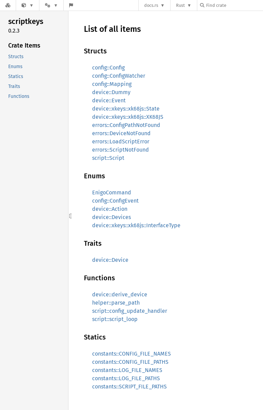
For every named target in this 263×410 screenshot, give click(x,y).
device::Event (109, 100)
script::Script (108, 158)
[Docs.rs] (8, 5)
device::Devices (111, 217)
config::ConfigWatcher (118, 76)
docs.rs (151, 5)
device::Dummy (111, 92)
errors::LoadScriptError (120, 141)
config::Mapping (112, 84)
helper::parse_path (116, 302)
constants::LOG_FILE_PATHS (126, 378)
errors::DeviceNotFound (121, 133)
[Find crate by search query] (234, 5)
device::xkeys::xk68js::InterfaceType (136, 225)
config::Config (108, 67)
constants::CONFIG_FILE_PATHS (130, 362)
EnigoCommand (111, 192)
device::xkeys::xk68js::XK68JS (127, 117)
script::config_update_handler (129, 311)
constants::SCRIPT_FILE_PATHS (129, 386)
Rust (180, 5)
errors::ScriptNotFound (120, 149)
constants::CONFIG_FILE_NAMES (131, 353)
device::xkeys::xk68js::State (126, 108)
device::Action (109, 209)
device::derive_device (119, 294)
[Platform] (51, 5)
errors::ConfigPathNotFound (126, 125)
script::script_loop (115, 319)
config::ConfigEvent (115, 200)
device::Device (110, 260)
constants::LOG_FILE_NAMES (127, 370)
